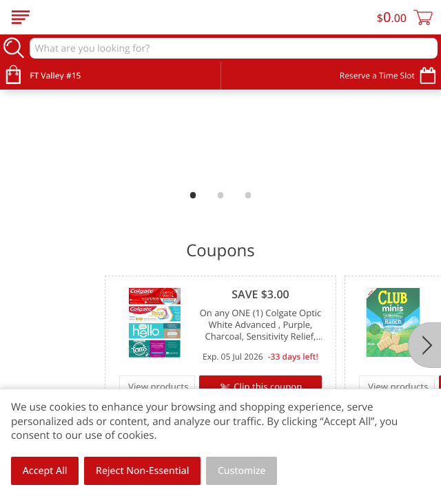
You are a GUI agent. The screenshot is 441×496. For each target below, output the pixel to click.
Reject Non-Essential (142, 470)
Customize (242, 470)
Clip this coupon (267, 386)
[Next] (424, 345)
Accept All (45, 470)
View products (158, 386)
